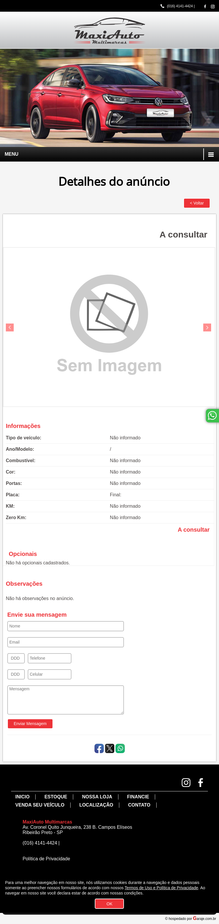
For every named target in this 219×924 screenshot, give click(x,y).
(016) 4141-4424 (180, 6)
